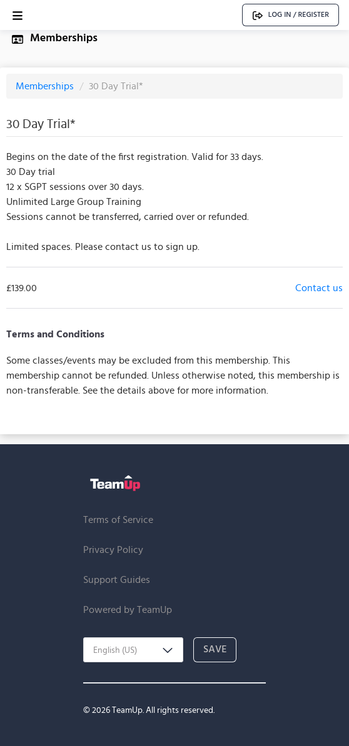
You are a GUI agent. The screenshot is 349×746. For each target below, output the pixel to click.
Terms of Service (118, 519)
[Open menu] (17, 15)
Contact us (319, 288)
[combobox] (133, 649)
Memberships (46, 86)
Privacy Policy (113, 549)
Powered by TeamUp (127, 609)
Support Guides (116, 579)
